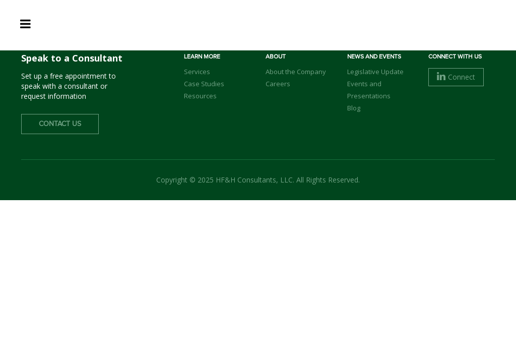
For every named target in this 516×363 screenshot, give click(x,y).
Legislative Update (375, 71)
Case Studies (204, 83)
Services (197, 71)
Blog (353, 107)
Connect (456, 77)
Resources (200, 95)
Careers (278, 83)
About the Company (296, 71)
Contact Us (60, 124)
